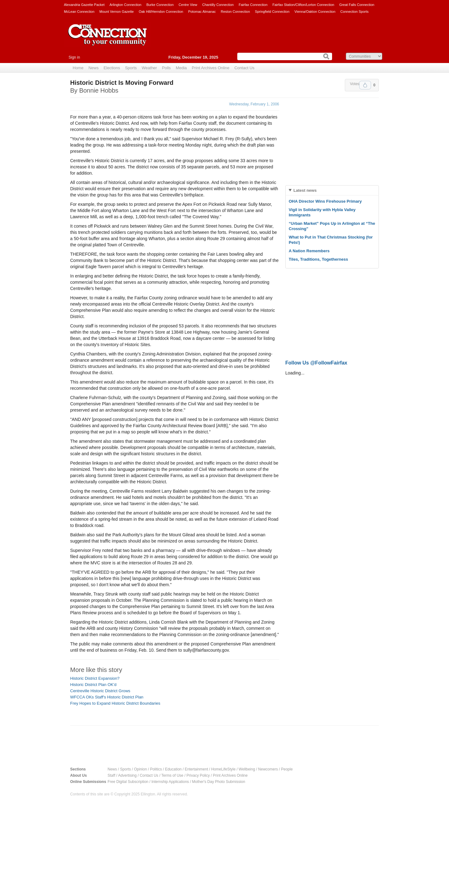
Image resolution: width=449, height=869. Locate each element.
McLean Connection (79, 11)
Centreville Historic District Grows (100, 690)
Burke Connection (159, 5)
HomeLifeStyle (223, 769)
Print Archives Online (210, 67)
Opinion (140, 769)
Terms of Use (172, 775)
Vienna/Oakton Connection (314, 11)
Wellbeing (247, 769)
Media (181, 67)
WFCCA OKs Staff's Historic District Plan (106, 697)
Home (78, 67)
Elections (112, 67)
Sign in (74, 57)
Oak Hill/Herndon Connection (161, 11)
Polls (166, 67)
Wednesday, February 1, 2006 (254, 104)
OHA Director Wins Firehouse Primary (325, 201)
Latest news (304, 190)
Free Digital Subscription (128, 782)
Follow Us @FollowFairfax (316, 362)
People (286, 769)
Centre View (188, 5)
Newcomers (268, 769)
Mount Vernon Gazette (116, 11)
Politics (156, 769)
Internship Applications (170, 782)
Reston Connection (235, 11)
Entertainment (196, 769)
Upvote (365, 85)
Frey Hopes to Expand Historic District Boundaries (115, 703)
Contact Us (244, 67)
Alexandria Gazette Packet (84, 5)
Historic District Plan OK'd (93, 684)
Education (173, 769)
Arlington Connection (125, 5)
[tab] (332, 190)
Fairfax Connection (253, 5)
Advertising (127, 775)
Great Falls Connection (356, 5)
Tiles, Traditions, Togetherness (318, 259)
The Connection (107, 39)
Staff (111, 775)
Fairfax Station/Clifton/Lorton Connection (303, 5)
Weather (149, 67)
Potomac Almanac (202, 11)
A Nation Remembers (309, 251)
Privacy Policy (198, 775)
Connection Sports (354, 11)
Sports (131, 67)
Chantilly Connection (218, 5)
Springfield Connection (272, 11)
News (94, 67)
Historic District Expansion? (94, 678)
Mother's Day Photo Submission (218, 782)
